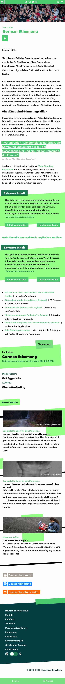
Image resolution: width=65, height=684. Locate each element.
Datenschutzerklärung (16, 628)
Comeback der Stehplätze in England (23, 307)
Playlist (49, 681)
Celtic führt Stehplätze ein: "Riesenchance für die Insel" (32, 322)
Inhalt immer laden (48, 225)
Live (17, 681)
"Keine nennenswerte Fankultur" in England (26, 315)
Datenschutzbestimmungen (20, 217)
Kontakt (9, 615)
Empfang (9, 619)
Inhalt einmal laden (16, 225)
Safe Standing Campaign (17, 330)
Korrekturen (11, 636)
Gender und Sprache (15, 645)
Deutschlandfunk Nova (16, 610)
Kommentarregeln (14, 640)
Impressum (11, 632)
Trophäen (10, 623)
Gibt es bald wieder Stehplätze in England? (26, 300)
